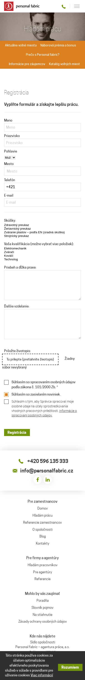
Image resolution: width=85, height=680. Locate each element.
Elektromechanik (24, 248)
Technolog (24, 259)
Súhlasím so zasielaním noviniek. (36, 394)
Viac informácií (42, 675)
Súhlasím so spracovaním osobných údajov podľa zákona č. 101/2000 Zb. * (43, 384)
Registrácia (16, 432)
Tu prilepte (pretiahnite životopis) (30, 359)
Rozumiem (70, 667)
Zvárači (24, 252)
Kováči (24, 256)
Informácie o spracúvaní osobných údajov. (44, 413)
